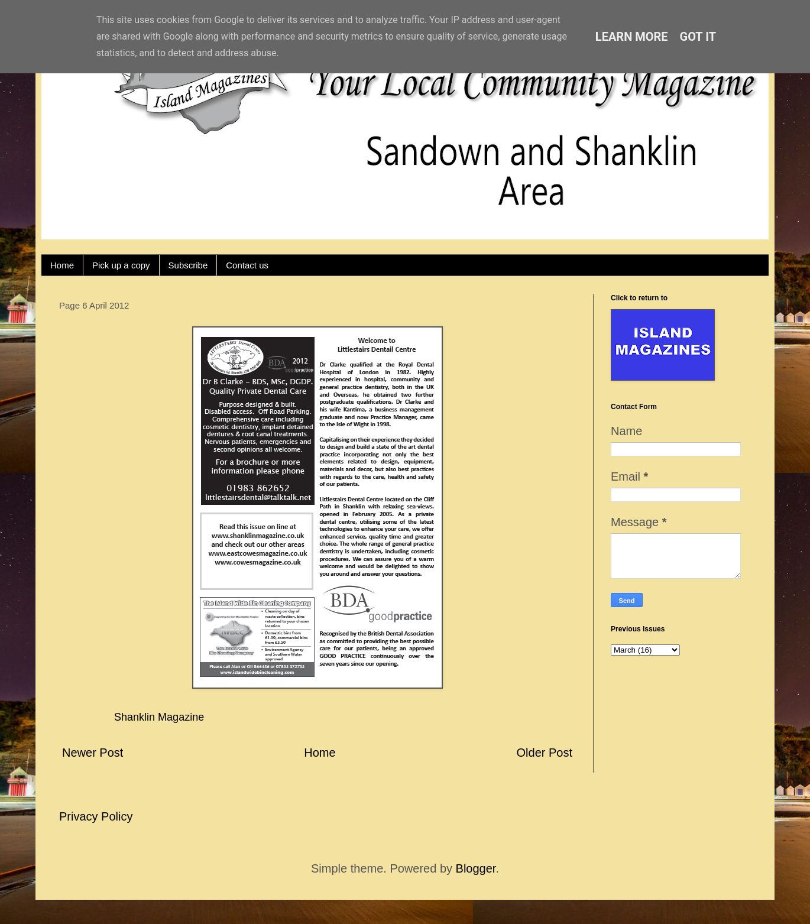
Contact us (247, 265)
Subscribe (188, 265)
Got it (698, 37)
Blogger (476, 868)
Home (62, 265)
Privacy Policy (95, 816)
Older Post (544, 752)
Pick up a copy (121, 265)
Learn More (631, 37)
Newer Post (92, 752)
